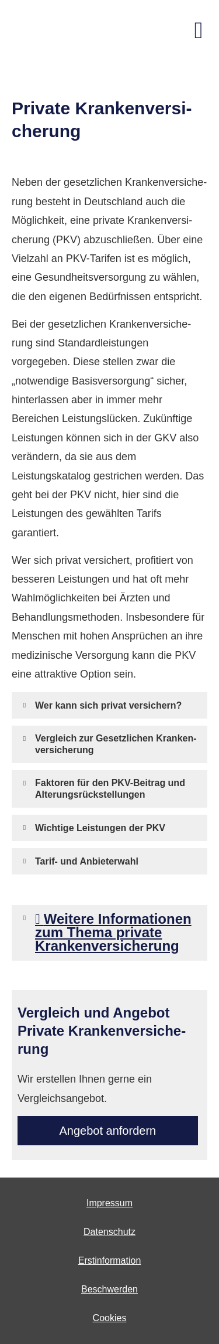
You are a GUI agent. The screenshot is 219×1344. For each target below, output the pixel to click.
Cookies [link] (110, 1318)
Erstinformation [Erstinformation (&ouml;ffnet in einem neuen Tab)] (109, 1260)
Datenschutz (109, 1232)
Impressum (109, 1203)
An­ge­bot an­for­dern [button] (108, 1130)
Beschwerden (109, 1289)
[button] (108, 705)
